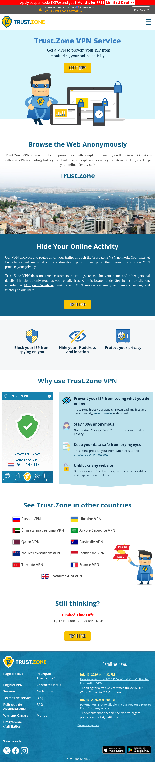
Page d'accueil (14, 673)
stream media (103, 413)
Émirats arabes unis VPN (38, 530)
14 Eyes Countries (39, 285)
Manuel (42, 715)
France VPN (85, 564)
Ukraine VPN (86, 518)
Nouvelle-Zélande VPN (36, 553)
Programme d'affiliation (12, 724)
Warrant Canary (15, 715)
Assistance (45, 691)
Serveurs (10, 691)
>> (120, 2)
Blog (40, 698)
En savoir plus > (88, 725)
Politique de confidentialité (14, 706)
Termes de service (17, 698)
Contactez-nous (49, 685)
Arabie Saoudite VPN (93, 530)
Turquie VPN (28, 564)
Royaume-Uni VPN (62, 576)
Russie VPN (27, 518)
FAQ (40, 704)
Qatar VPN (26, 541)
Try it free (77, 305)
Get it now (77, 68)
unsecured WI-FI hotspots (91, 454)
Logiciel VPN (12, 685)
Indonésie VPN (88, 553)
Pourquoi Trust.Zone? (46, 675)
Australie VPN (87, 541)
